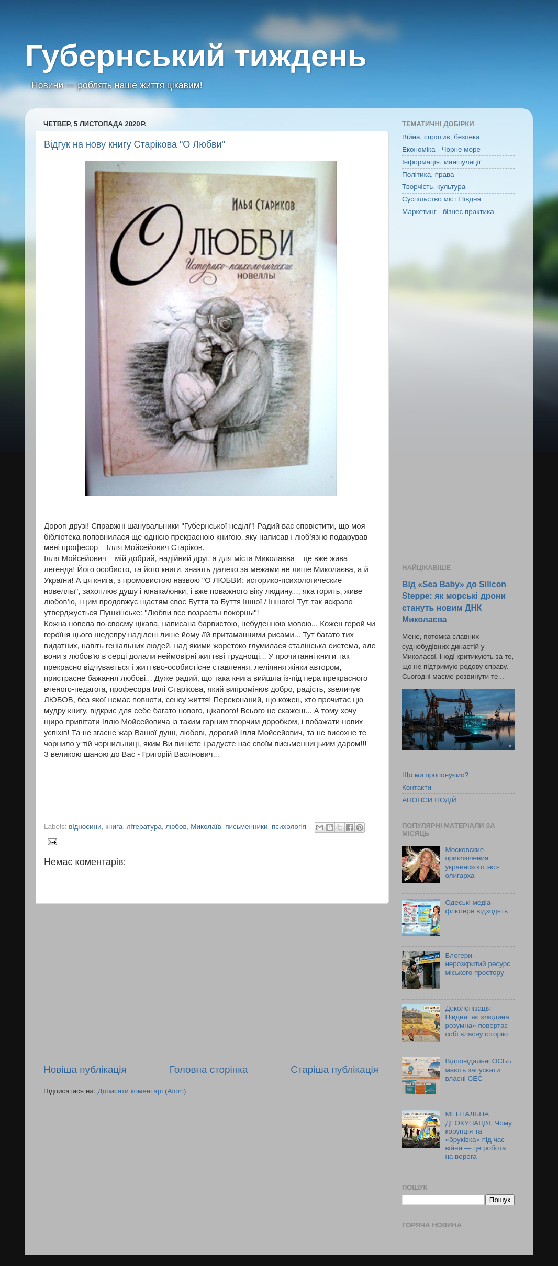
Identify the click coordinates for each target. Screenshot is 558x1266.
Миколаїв (206, 827)
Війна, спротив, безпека (441, 137)
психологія (289, 827)
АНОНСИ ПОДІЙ (429, 800)
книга (113, 827)
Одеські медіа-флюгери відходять (476, 907)
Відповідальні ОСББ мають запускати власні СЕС (478, 1069)
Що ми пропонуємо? (435, 775)
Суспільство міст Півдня (441, 199)
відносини (85, 827)
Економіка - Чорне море (441, 149)
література (144, 827)
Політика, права (428, 174)
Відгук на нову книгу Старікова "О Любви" (134, 144)
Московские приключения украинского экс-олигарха (472, 862)
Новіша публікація (85, 1069)
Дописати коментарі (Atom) (141, 1091)
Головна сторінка (209, 1069)
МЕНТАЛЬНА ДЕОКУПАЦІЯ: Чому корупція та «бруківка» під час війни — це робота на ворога (478, 1135)
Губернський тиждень (196, 55)
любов (175, 827)
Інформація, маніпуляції (441, 162)
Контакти (416, 787)
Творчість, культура (433, 187)
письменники (246, 827)
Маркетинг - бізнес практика (448, 212)
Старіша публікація (334, 1069)
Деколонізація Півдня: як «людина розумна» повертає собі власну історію (477, 1021)
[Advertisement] (210, 983)
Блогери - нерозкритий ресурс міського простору (477, 963)
